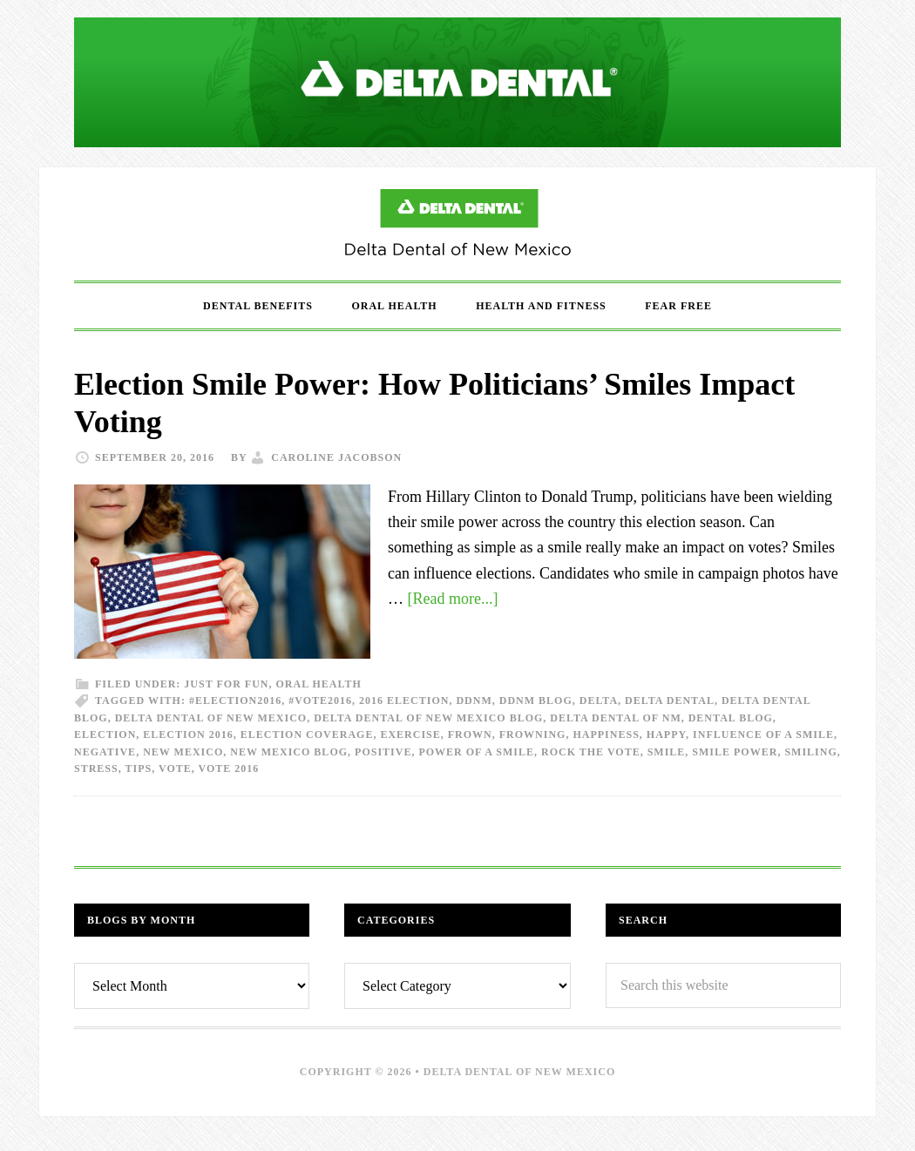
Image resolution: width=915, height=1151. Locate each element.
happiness (606, 734)
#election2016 (235, 700)
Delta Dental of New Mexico (211, 718)
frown (470, 734)
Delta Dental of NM (615, 718)
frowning (532, 734)
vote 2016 (229, 768)
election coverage (307, 734)
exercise (410, 734)
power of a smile (476, 752)
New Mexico (183, 752)
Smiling (810, 752)
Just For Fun (226, 684)
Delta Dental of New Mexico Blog (457, 224)
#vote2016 (320, 700)
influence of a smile (763, 734)
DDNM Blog (536, 700)
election (105, 734)
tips (138, 768)
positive (383, 752)
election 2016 (188, 734)
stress (96, 768)
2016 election (404, 700)
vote (175, 768)
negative (105, 752)
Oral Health (318, 684)
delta (599, 700)
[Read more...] (453, 598)
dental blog (730, 718)
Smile (666, 752)
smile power (734, 752)
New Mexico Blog (289, 752)
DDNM (473, 700)
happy (666, 734)
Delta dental (670, 700)
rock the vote (590, 752)
